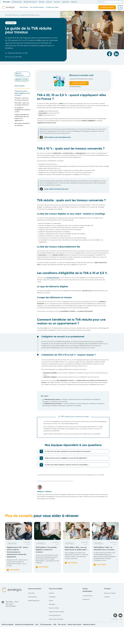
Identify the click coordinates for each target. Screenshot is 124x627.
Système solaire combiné (56, 611)
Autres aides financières (56, 619)
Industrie (49, 2)
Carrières (107, 597)
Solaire (51, 600)
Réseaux (74, 2)
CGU (36, 624)
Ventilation (52, 604)
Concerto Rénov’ (88, 595)
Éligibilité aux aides (22, 80)
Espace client (120, 7)
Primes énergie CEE (54, 615)
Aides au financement (20, 74)
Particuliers (6, 2)
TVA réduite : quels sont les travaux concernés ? (22, 104)
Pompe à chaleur (54, 608)
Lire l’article (13, 570)
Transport (57, 2)
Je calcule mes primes (107, 7)
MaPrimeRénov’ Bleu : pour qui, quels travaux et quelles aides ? (76, 549)
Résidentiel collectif (30, 2)
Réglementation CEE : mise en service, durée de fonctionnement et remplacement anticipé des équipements (17, 552)
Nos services (24, 7)
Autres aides (11, 22)
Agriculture (65, 2)
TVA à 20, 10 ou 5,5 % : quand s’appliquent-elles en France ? (22, 93)
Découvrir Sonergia (110, 593)
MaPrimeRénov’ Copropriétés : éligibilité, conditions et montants (46, 550)
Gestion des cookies (74, 624)
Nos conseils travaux (37, 7)
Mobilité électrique (33, 600)
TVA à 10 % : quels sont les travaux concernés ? (22, 99)
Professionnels (17, 2)
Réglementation (12, 543)
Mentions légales (7, 624)
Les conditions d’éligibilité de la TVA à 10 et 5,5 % (22, 109)
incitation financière (52, 277)
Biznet (93, 624)
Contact (107, 589)
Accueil (7, 15)
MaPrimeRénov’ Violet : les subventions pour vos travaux (104, 549)
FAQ (54, 624)
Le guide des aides (52, 7)
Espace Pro (86, 599)
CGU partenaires (46, 624)
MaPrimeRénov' (41, 543)
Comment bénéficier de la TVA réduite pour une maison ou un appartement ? (22, 117)
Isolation (51, 593)
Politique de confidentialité (24, 624)
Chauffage (52, 597)
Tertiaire (41, 2)
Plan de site (62, 624)
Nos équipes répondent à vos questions (22, 124)
